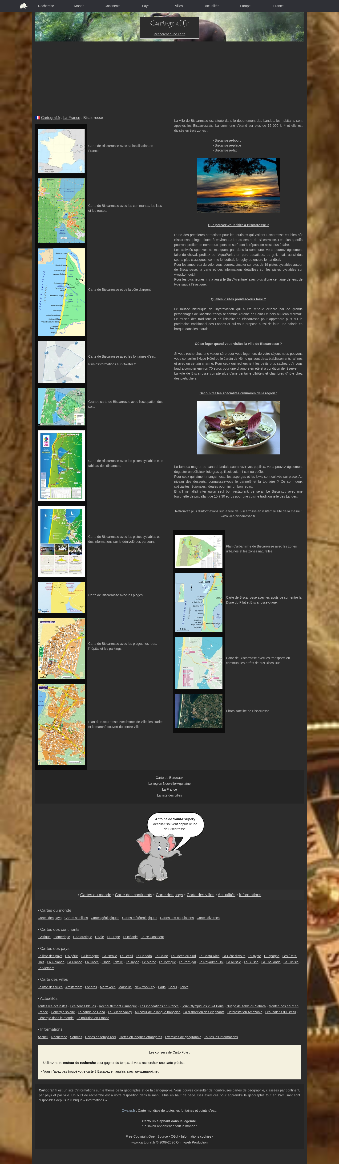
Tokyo (184, 987)
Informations (250, 894)
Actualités (212, 6)
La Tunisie (291, 962)
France (278, 6)
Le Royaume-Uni (211, 962)
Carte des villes (200, 894)
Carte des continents (133, 894)
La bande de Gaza (91, 1012)
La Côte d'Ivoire (234, 956)
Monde (79, 6)
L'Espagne (271, 956)
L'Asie (99, 937)
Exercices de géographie (183, 1037)
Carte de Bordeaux (169, 778)
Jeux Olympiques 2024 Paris (202, 1006)
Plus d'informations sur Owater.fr (112, 364)
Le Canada (144, 956)
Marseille (125, 987)
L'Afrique (44, 937)
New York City (145, 987)
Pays (145, 6)
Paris (161, 987)
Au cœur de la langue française (158, 1012)
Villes (179, 6)
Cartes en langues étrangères (140, 1037)
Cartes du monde (95, 894)
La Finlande (55, 962)
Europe (245, 6)
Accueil (43, 1037)
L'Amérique (61, 937)
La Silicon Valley (120, 1012)
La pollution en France (93, 1018)
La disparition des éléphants (203, 1012)
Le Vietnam (46, 968)
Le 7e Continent (152, 937)
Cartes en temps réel (100, 1037)
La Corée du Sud (183, 956)
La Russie (233, 962)
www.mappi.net (146, 1071)
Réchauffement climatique (118, 1006)
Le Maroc (149, 962)
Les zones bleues (83, 1006)
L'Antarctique (82, 937)
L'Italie (118, 962)
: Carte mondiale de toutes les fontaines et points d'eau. (169, 1110)
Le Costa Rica (209, 956)
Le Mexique (167, 962)
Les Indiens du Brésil (280, 1012)
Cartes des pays (49, 918)
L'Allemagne (90, 956)
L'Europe (113, 937)
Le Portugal (187, 962)
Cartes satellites (76, 918)
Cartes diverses (208, 918)
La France (71, 118)
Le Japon (132, 962)
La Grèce (92, 962)
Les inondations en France (159, 1006)
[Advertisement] (169, 77)
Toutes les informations (221, 1037)
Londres (91, 987)
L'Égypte (254, 956)
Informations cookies (196, 1136)
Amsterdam (73, 987)
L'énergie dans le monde (56, 1018)
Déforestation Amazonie (244, 1012)
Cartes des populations (177, 918)
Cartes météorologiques (139, 918)
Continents (112, 6)
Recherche (46, 6)
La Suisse (251, 962)
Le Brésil (126, 956)
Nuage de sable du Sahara (246, 1006)
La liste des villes (169, 795)
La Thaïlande (270, 962)
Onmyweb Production (192, 1142)
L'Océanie (130, 937)
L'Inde (106, 962)
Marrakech (108, 987)
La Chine (161, 956)
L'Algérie (71, 956)
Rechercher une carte (170, 34)
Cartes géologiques (105, 918)
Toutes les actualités (52, 1006)
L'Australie (109, 956)
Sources (76, 1037)
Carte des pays (169, 894)
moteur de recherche (79, 1063)
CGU (174, 1136)
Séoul (173, 987)
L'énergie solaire (63, 1012)
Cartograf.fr (50, 118)
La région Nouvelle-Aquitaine (169, 783)
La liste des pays (50, 956)
